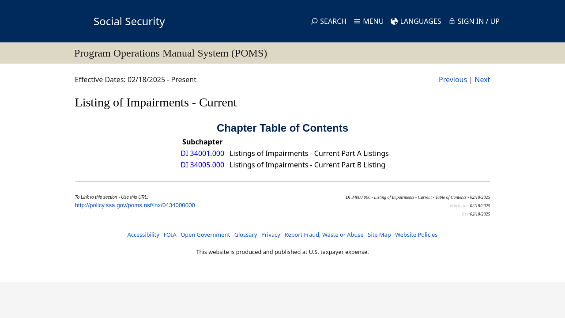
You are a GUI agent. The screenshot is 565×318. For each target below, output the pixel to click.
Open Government (205, 234)
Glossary (245, 234)
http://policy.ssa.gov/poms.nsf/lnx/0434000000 (135, 205)
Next (482, 79)
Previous (453, 79)
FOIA (169, 234)
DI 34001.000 (202, 153)
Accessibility (143, 234)
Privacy (270, 234)
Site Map (379, 234)
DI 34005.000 (202, 165)
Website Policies (416, 234)
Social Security (129, 21)
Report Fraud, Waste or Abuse (323, 234)
